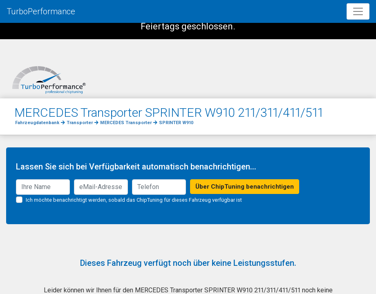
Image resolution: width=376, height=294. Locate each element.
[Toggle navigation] (358, 11)
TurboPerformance (41, 11)
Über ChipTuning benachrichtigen (244, 186)
